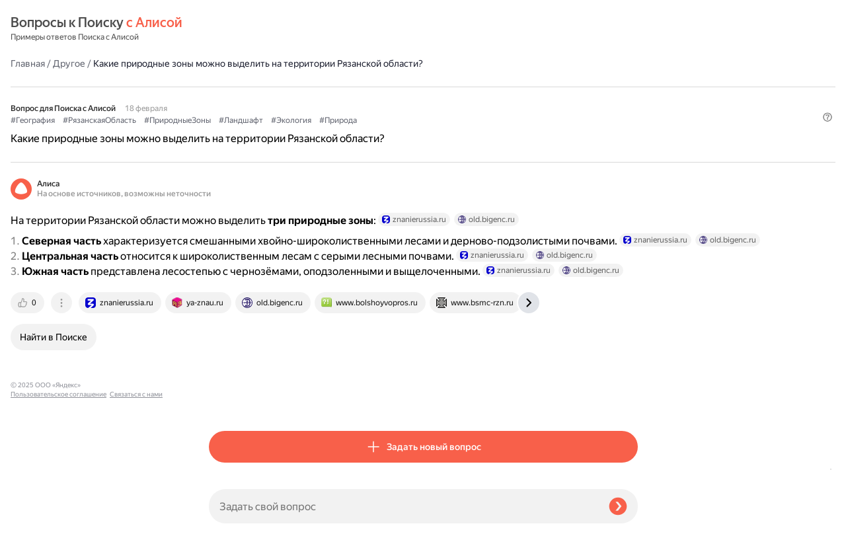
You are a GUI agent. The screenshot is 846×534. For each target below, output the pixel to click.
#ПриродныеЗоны (375, 86)
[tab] (227, 336)
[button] (630, 108)
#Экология (489, 86)
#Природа (536, 86)
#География (231, 86)
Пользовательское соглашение (58, 509)
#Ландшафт (439, 86)
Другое (267, 29)
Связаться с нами (37, 518)
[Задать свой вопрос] (403, 506)
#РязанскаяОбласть (297, 86)
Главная (226, 29)
